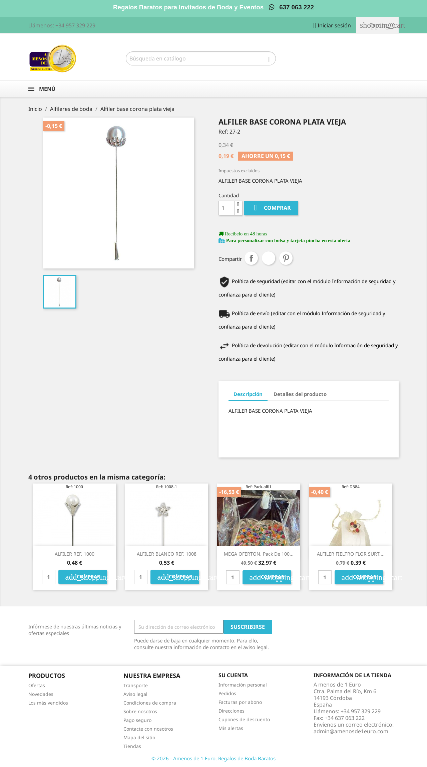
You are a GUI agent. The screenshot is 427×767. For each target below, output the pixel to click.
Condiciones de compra (149, 703)
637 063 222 (291, 7)
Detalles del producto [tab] (300, 394)
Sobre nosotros (140, 711)
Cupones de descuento (244, 719)
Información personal (243, 685)
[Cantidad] (227, 208)
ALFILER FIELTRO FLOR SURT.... (351, 554)
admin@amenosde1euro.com (351, 731)
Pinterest (286, 258)
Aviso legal (135, 694)
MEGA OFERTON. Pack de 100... (259, 554)
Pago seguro (137, 720)
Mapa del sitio (139, 737)
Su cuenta (233, 675)
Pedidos (227, 693)
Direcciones (232, 711)
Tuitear (268, 258)
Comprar (271, 207)
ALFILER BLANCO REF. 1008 (166, 554)
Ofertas (36, 685)
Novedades (40, 694)
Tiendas (132, 746)
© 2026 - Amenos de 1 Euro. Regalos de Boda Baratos (213, 758)
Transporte (135, 685)
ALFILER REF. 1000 (74, 554)
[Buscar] (201, 58)
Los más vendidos (48, 703)
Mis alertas (231, 728)
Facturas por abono (240, 702)
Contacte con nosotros (148, 729)
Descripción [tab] (248, 394)
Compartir (251, 258)
